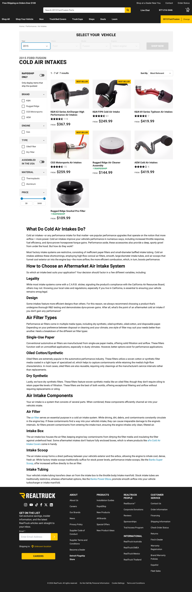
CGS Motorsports (34, 112)
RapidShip (101, 506)
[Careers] (38, 556)
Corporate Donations (133, 509)
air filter (35, 417)
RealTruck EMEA (131, 547)
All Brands (101, 518)
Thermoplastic (33, 178)
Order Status (184, 3)
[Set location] (41, 546)
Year (23, 41)
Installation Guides (105, 500)
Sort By (144, 73)
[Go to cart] (187, 10)
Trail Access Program (133, 527)
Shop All (6, 19)
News (72, 518)
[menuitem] (6, 19)
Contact (169, 3)
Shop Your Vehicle (24, 19)
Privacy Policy (76, 524)
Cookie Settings (118, 583)
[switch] (33, 75)
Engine (114, 41)
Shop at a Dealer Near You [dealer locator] (148, 3)
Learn (114, 19)
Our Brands (75, 512)
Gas (28, 132)
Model (83, 41)
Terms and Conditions (136, 583)
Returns (154, 533)
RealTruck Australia (133, 541)
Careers (73, 506)
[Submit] (54, 536)
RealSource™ (130, 503)
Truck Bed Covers (58, 19)
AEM (28, 117)
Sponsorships (130, 521)
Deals (103, 19)
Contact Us (156, 503)
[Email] (35, 536)
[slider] (22, 198)
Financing (155, 515)
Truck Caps (77, 19)
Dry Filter (30, 152)
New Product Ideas (105, 530)
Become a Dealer (77, 549)
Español (154, 565)
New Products (103, 512)
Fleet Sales (156, 571)
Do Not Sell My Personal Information (94, 583)
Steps (91, 19)
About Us (74, 500)
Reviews (127, 515)
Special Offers (103, 524)
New (41, 19)
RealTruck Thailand (132, 559)
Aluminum (31, 184)
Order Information (159, 509)
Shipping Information (160, 521)
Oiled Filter (31, 146)
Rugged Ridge (32, 106)
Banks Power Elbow (100, 479)
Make (53, 41)
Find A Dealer (157, 539)
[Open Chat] (143, 10)
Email (22, 531)
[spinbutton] (27, 203)
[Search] (87, 10)
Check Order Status (160, 527)
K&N (28, 100)
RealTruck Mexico (132, 553)
